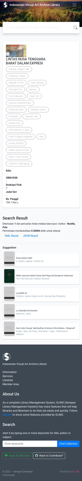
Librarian (8, 380)
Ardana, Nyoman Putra (19, 150)
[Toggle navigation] (74, 5)
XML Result (11, 235)
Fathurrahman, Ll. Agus (19, 130)
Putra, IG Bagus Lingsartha (20, 136)
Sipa (41, 136)
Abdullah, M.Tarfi (16, 83)
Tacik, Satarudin (16, 96)
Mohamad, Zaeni (16, 109)
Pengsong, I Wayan (17, 76)
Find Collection (68, 443)
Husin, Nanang (37, 83)
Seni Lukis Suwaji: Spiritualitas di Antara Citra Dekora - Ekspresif (45, 328)
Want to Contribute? (49, 455)
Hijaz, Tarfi (34, 96)
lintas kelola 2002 (24, 258)
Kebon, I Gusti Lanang (18, 157)
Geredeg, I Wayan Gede (19, 69)
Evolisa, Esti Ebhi (16, 143)
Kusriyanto (13, 116)
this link (7, 414)
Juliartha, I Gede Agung (19, 163)
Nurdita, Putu (14, 123)
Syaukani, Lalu (31, 116)
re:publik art (21, 293)
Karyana (33, 89)
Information (10, 372)
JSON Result (30, 235)
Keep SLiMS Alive (17, 455)
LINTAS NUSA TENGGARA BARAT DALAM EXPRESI (25, 61)
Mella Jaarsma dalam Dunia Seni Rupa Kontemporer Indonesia (44, 275)
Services (8, 376)
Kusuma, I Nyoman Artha (20, 103)
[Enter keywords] (30, 444)
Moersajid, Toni (15, 89)
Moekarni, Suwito (38, 109)
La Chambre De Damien (26, 310)
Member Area (11, 384)
